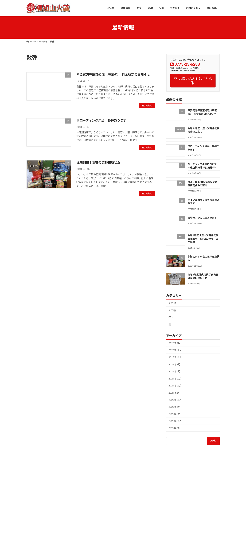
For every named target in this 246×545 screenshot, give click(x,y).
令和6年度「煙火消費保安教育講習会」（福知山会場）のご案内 (203, 239)
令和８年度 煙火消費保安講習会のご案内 (182, 491)
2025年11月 (175, 357)
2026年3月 (174, 342)
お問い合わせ (112, 459)
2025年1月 (174, 371)
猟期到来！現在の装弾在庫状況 (98, 162)
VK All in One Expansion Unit (145, 539)
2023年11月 (175, 399)
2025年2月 (174, 364)
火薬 (82, 459)
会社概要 (129, 459)
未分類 (172, 310)
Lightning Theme (122, 539)
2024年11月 (175, 385)
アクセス (95, 459)
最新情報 (47, 459)
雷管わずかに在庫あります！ (203, 217)
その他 (172, 303)
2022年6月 (174, 428)
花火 (171, 317)
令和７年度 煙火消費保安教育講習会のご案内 (183, 517)
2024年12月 (175, 378)
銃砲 (71, 459)
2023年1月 (174, 413)
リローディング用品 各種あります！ (103, 120)
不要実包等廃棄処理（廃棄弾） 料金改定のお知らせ (113, 74)
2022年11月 (175, 420)
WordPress (104, 539)
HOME (33, 459)
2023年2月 (174, 406)
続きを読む (147, 105)
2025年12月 (175, 350)
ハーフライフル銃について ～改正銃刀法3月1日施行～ (188, 508)
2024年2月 (174, 392)
